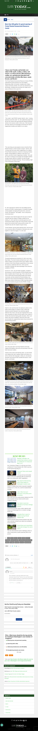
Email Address (7, 613)
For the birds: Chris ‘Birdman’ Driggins (18, 674)
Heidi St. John (28, 538)
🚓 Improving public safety (12, 643)
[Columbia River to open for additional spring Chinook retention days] (11, 516)
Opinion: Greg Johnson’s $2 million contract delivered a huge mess (18, 681)
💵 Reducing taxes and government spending (16, 640)
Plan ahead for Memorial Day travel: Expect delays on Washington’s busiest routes (24, 482)
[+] (27, 562)
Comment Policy (7, 712)
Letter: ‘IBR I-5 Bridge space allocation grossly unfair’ (18, 671)
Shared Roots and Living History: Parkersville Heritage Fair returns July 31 (25, 527)
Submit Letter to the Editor (9, 701)
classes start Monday (28, 542)
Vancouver (7, 542)
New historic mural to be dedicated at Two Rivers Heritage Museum (25, 505)
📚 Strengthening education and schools (15, 650)
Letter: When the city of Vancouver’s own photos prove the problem (24, 493)
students (16, 538)
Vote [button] (6, 655)
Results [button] (11, 655)
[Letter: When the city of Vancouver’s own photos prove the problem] (11, 493)
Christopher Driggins (8, 674)
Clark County (17, 542)
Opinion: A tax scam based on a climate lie (17, 668)
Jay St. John (21, 542)
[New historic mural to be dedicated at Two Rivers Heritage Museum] (11, 504)
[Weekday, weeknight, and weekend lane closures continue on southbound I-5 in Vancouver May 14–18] (11, 460)
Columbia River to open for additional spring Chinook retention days (23, 516)
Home (9, 19)
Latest (8, 538)
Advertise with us (8, 709)
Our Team (6, 706)
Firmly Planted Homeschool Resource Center (25, 540)
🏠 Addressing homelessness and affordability (16, 646)
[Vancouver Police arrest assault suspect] (11, 473)
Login (32, 555)
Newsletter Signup (8, 698)
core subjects (12, 542)
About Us (6, 704)
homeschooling (8, 540)
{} (25, 562)
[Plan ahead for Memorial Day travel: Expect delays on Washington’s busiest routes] (11, 482)
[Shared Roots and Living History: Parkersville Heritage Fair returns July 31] (11, 527)
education (19, 538)
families (23, 538)
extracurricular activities (14, 540)
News (12, 19)
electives (12, 538)
